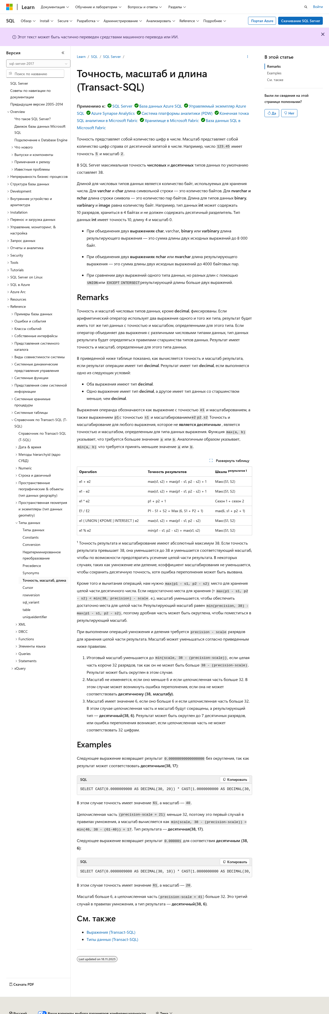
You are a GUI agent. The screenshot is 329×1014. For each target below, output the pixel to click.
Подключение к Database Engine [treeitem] (40, 139)
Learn (81, 56)
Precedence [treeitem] (32, 565)
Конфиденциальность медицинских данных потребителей (243, 1011)
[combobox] (38, 63)
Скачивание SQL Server (300, 20)
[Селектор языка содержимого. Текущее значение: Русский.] (18, 999)
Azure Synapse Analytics (113, 113)
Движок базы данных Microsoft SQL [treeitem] (40, 129)
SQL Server (112, 56)
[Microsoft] (9, 7)
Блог (96, 1011)
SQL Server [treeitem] (19, 83)
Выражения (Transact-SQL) (111, 932)
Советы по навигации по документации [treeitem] (30, 93)
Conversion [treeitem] (31, 544)
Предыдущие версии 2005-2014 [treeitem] (36, 104)
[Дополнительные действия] (247, 57)
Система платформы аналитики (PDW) (177, 113)
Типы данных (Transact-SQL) (112, 939)
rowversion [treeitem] (31, 594)
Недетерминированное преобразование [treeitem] (42, 555)
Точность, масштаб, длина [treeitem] (44, 580)
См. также (275, 79)
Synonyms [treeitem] (31, 572)
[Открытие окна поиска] (306, 7)
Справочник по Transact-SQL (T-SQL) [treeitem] (42, 436)
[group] (164, 789)
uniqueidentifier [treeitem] (35, 616)
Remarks (274, 66)
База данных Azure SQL (160, 106)
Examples (274, 73)
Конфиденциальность (168, 1011)
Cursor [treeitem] (28, 587)
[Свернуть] (63, 52)
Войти (318, 6)
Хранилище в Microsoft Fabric (172, 120)
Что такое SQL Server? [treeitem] (32, 118)
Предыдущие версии (69, 1011)
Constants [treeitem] (31, 537)
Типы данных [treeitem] (33, 529)
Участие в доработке (127, 1011)
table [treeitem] (26, 609)
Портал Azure (262, 20)
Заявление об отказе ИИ (26, 1011)
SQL (94, 56)
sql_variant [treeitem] (31, 602)
